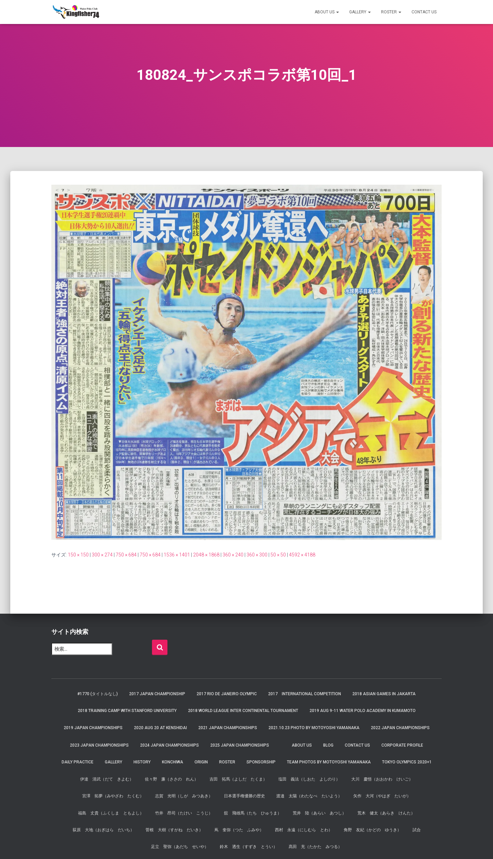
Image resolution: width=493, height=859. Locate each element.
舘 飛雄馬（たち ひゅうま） (252, 813)
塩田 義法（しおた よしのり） (309, 779)
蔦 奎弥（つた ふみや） (239, 829)
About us (327, 12)
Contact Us (424, 12)
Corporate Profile (402, 745)
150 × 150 (78, 554)
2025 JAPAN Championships (239, 745)
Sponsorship (261, 762)
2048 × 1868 (206, 554)
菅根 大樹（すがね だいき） (174, 829)
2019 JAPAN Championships (93, 727)
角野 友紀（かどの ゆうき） (372, 829)
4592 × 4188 (302, 554)
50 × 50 (278, 554)
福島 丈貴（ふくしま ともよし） (111, 813)
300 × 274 (102, 554)
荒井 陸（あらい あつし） (319, 813)
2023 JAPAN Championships (99, 745)
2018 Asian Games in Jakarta (384, 693)
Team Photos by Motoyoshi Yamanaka (329, 762)
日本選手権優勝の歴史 (244, 796)
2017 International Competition (304, 693)
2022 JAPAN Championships (400, 727)
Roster (391, 12)
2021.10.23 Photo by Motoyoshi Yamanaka (313, 727)
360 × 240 (233, 554)
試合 (417, 829)
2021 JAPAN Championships (227, 727)
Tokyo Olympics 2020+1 (407, 762)
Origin (201, 762)
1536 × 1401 (177, 554)
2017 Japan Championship (157, 693)
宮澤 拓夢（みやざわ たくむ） (113, 796)
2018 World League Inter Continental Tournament (243, 710)
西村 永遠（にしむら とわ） (303, 829)
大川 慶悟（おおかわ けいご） (382, 779)
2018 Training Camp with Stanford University (127, 710)
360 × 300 (256, 554)
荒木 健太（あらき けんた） (386, 813)
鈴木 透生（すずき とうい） (248, 846)
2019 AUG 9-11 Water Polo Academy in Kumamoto (362, 710)
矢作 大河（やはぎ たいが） (382, 796)
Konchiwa (172, 762)
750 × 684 (126, 554)
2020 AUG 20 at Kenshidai (160, 727)
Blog (328, 745)
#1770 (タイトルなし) (97, 693)
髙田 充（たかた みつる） (315, 846)
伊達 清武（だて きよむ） (107, 779)
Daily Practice (77, 762)
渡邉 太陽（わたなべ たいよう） (309, 796)
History (142, 762)
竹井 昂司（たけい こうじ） (184, 813)
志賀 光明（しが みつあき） (184, 796)
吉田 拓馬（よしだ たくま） (238, 779)
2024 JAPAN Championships (169, 745)
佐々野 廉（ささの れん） (171, 779)
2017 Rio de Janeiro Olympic (227, 693)
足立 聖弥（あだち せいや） (179, 846)
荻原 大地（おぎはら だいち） (103, 829)
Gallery (360, 12)
